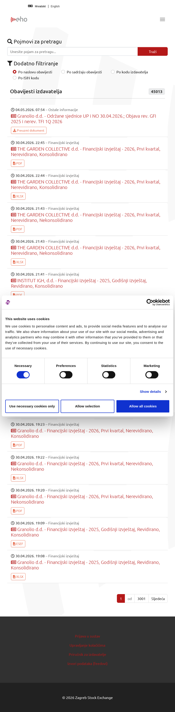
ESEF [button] (18, 544)
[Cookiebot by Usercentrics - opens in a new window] (150, 302)
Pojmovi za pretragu (34, 41)
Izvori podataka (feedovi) (87, 663)
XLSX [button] (18, 196)
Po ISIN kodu (28, 77)
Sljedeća (158, 598)
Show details (150, 391)
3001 (141, 598)
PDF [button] (17, 163)
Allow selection (87, 406)
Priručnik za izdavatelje (87, 654)
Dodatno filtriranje (32, 63)
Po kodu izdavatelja (132, 71)
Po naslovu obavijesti (35, 71)
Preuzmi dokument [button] (28, 130)
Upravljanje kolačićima (87, 645)
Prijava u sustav (87, 636)
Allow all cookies (143, 406)
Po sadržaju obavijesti (84, 71)
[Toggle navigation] (162, 19)
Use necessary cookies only (32, 406)
